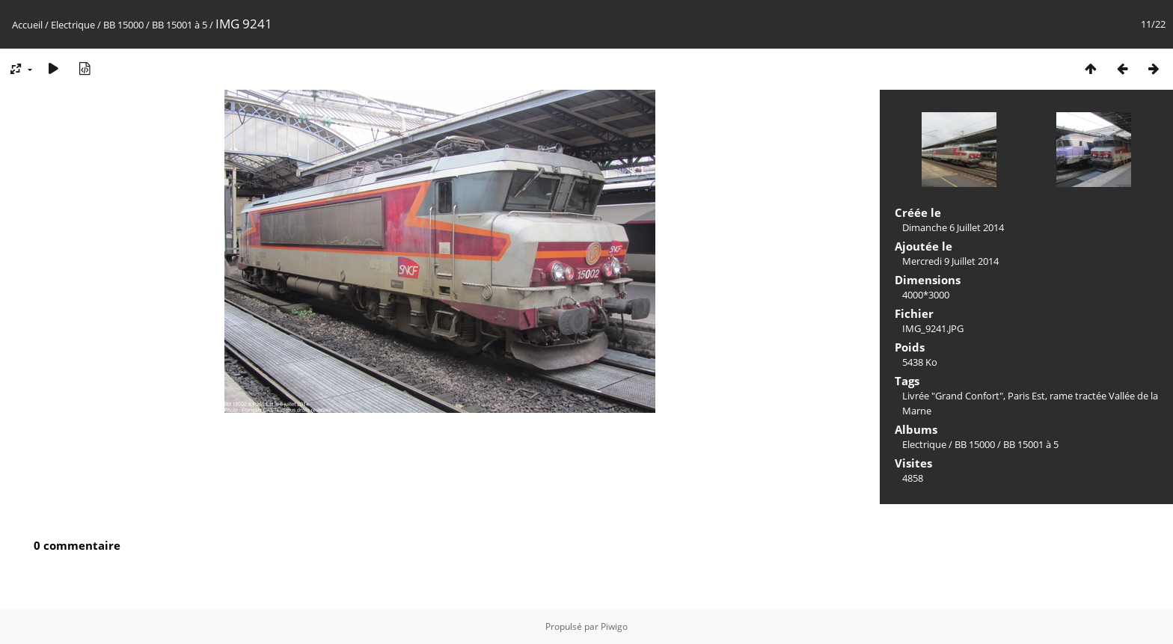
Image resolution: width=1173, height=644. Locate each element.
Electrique (73, 24)
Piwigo (614, 626)
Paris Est (1026, 395)
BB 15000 (123, 24)
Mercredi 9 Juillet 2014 (950, 261)
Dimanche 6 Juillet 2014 (953, 227)
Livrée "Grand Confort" (952, 395)
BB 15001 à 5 (179, 24)
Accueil (27, 24)
